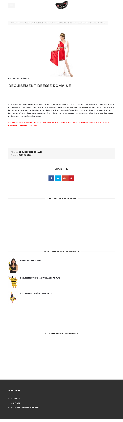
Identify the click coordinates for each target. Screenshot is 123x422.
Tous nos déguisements (44, 23)
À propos (16, 399)
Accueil (28, 23)
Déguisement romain (66, 23)
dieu (29, 155)
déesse (22, 155)
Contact (15, 403)
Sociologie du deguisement (25, 408)
